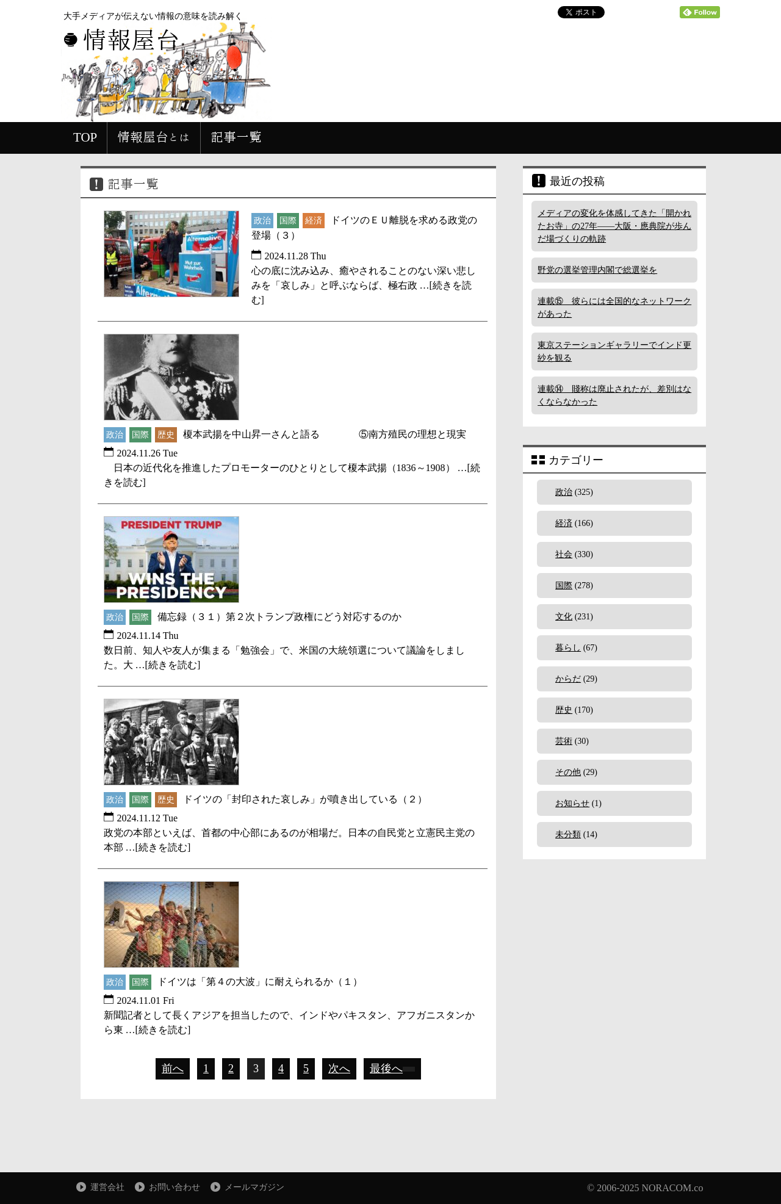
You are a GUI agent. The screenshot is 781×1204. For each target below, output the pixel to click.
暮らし (568, 647)
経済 (563, 523)
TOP (85, 137)
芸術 (563, 741)
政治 (563, 492)
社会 (563, 554)
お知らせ (572, 803)
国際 (563, 585)
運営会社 (107, 1187)
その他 (568, 772)
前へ (173, 1068)
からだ (568, 678)
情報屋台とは (153, 137)
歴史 (563, 710)
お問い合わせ (174, 1187)
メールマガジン (254, 1187)
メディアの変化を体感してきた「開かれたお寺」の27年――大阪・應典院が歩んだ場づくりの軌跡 (614, 226)
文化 (563, 616)
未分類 (568, 834)
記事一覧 (236, 137)
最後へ (392, 1068)
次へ (339, 1068)
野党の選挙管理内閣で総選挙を (597, 270)
